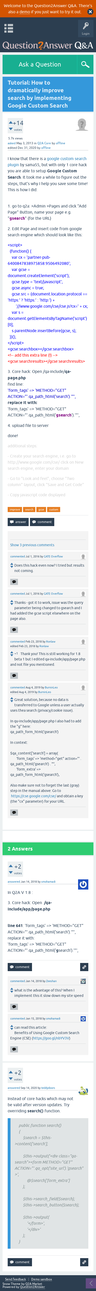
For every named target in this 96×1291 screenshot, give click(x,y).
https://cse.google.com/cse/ (33, 796)
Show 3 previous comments (32, 545)
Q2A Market (33, 1284)
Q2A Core (44, 143)
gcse (41, 509)
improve (15, 509)
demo (24, 11)
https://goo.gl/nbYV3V (51, 1038)
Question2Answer (32, 1287)
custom (53, 509)
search (29, 509)
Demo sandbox (41, 1279)
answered (14, 881)
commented (17, 556)
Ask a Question (40, 64)
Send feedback (15, 1279)
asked (12, 143)
